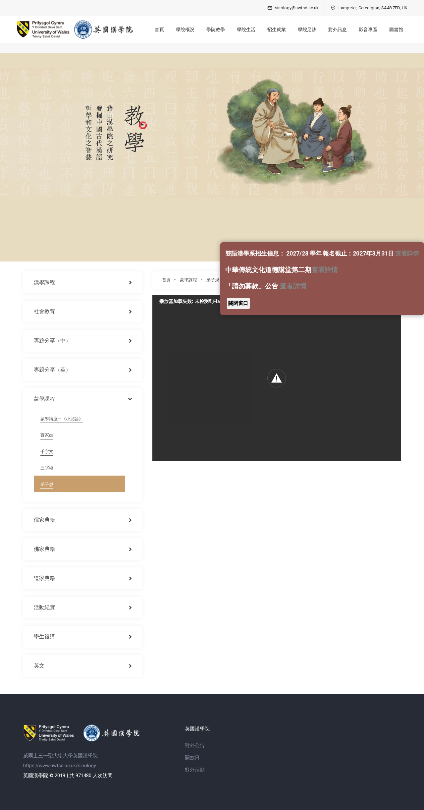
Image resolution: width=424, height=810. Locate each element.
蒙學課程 (188, 280)
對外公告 (195, 745)
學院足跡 (305, 29)
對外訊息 (336, 29)
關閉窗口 (238, 303)
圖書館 (394, 29)
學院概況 (183, 29)
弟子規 (212, 280)
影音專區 (366, 29)
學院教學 (214, 29)
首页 (166, 280)
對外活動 (195, 770)
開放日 (192, 758)
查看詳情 (407, 253)
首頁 (157, 29)
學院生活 (244, 29)
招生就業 (275, 29)
